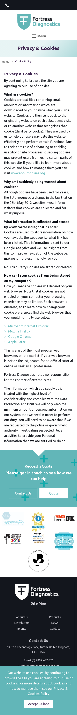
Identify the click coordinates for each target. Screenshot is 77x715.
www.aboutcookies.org (28, 173)
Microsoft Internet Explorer (28, 326)
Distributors (22, 623)
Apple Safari (17, 342)
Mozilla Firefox (19, 331)
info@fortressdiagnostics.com (40, 666)
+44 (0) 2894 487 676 (39, 660)
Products (55, 617)
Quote (53, 493)
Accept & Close (38, 704)
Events (21, 628)
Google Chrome (19, 336)
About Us (22, 617)
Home (5, 61)
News (55, 623)
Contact (55, 628)
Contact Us (23, 493)
